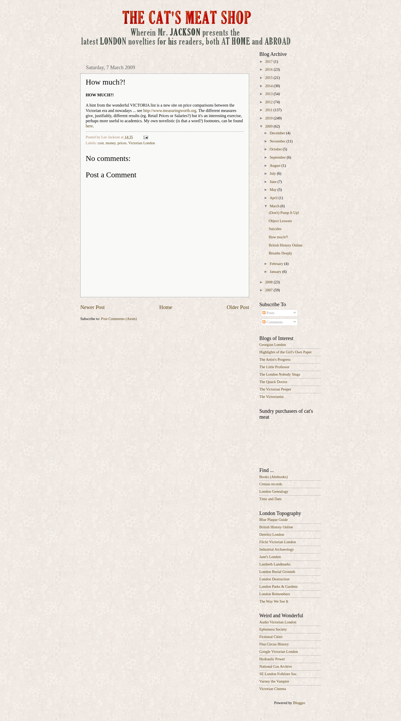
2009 (269, 126)
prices (122, 143)
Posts (268, 313)
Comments (272, 322)
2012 (269, 102)
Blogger (299, 703)
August (275, 165)
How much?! (278, 237)
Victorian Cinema (272, 689)
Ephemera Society (273, 629)
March (275, 206)
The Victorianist (271, 397)
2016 (269, 69)
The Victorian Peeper (275, 389)
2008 (269, 282)
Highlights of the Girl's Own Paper (285, 352)
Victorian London (141, 143)
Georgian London (272, 345)
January (276, 272)
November (278, 141)
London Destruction (274, 579)
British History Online (286, 245)
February (277, 264)
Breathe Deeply (280, 253)
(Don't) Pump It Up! (284, 213)
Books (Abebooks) (273, 477)
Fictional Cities (270, 637)
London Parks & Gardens (278, 586)
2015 (269, 78)
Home (165, 307)
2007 (269, 290)
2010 (269, 118)
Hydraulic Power (272, 659)
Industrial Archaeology (276, 549)
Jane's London (270, 557)
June (273, 182)
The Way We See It (273, 601)
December (278, 133)
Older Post (238, 307)
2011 (269, 110)
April (274, 198)
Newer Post (92, 307)
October (276, 149)
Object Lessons (280, 221)
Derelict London (271, 534)
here (89, 126)
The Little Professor (274, 367)
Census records (270, 484)
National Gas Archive (275, 666)
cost (101, 143)
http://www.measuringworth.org (169, 110)
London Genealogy (273, 491)
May (273, 190)
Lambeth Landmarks (275, 564)
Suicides (275, 229)
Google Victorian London (278, 652)
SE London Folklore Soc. (278, 674)
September (278, 157)
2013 (269, 94)
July (273, 173)
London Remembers (274, 594)
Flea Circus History (274, 644)
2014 (269, 86)
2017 (269, 61)
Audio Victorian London (277, 622)
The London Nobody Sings (279, 374)
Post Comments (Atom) (119, 319)
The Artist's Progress (275, 359)
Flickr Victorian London (277, 542)
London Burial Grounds (277, 572)
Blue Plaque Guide (273, 520)
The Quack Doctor (273, 382)
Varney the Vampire (274, 681)
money (111, 143)
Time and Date (270, 499)
